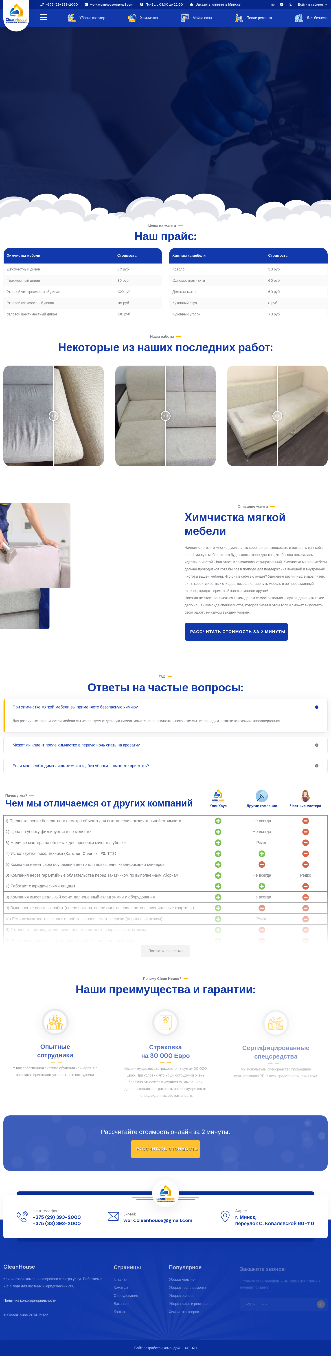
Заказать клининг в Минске (218, 4)
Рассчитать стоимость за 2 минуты (238, 631)
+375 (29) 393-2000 (62, 4)
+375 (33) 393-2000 (57, 1223)
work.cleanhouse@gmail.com (111, 4)
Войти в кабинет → (313, 4)
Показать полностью (166, 951)
